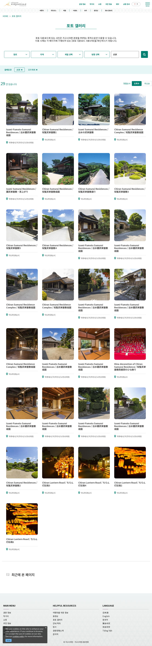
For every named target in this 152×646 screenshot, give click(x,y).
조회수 (136, 83)
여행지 (42, 10)
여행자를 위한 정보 (60, 612)
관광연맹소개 (58, 630)
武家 (19, 69)
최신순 (147, 83)
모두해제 (32, 69)
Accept (8, 640)
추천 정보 (7, 623)
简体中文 (106, 627)
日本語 (105, 612)
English (106, 616)
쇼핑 (5, 619)
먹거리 (6, 616)
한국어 (105, 619)
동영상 (96, 10)
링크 (54, 627)
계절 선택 (68, 54)
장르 (15, 54)
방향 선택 (95, 54)
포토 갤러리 (108, 10)
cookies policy (18, 636)
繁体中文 (106, 623)
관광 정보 (7, 612)
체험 (64, 10)
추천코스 (53, 10)
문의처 (55, 634)
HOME (5, 16)
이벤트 (75, 10)
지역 (42, 54)
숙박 (85, 10)
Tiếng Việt (107, 630)
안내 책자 (57, 623)
